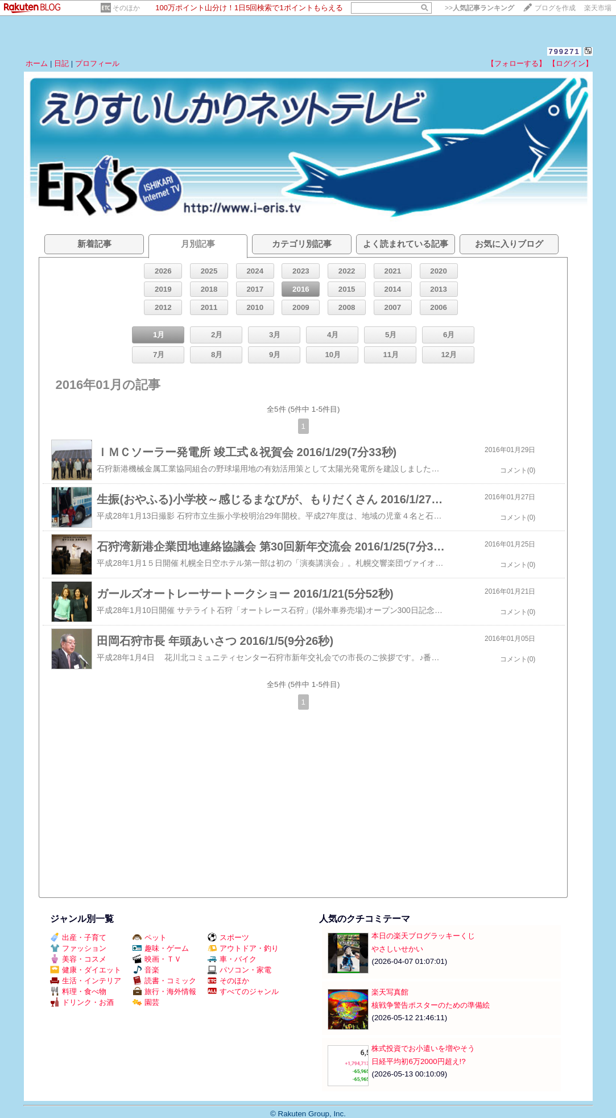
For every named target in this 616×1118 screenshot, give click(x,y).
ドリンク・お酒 (82, 1002)
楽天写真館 (389, 992)
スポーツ (228, 937)
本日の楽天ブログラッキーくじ (423, 935)
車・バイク (232, 959)
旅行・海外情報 (164, 991)
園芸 (146, 1002)
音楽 (146, 970)
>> (479, 8)
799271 (564, 51)
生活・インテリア (85, 980)
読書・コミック (164, 980)
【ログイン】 (570, 63)
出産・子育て (78, 937)
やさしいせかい (397, 949)
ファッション (78, 948)
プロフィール (97, 63)
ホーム (37, 63)
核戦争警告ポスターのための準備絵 (430, 1005)
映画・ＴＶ (157, 959)
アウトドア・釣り (243, 948)
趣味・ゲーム (161, 948)
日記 (61, 63)
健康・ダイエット (85, 970)
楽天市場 (597, 8)
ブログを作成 (555, 8)
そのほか (126, 8)
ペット (150, 937)
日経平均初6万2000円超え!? (418, 1061)
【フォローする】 (516, 63)
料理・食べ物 (78, 991)
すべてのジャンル (243, 991)
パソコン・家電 (239, 970)
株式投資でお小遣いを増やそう (423, 1048)
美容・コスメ (78, 959)
